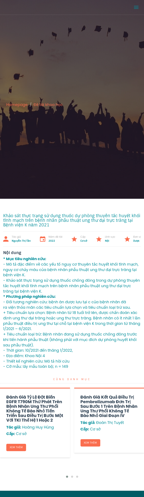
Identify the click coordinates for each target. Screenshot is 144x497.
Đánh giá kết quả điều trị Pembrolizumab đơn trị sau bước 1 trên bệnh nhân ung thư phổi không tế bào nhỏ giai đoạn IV (109, 406)
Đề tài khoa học (48, 104)
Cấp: (10, 433)
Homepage (17, 104)
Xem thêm (16, 447)
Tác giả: (13, 427)
